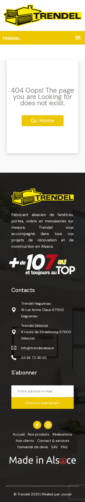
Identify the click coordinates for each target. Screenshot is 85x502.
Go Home (42, 120)
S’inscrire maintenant (42, 403)
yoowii (66, 494)
